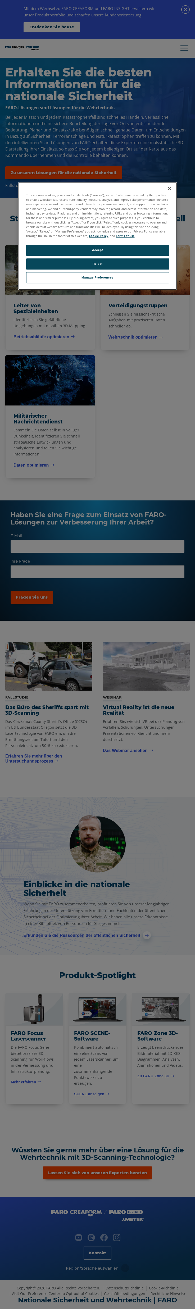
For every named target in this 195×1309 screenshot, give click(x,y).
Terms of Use (125, 236)
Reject (98, 263)
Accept (97, 250)
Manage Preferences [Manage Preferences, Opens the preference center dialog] (97, 277)
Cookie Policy (98, 236)
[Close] (169, 189)
